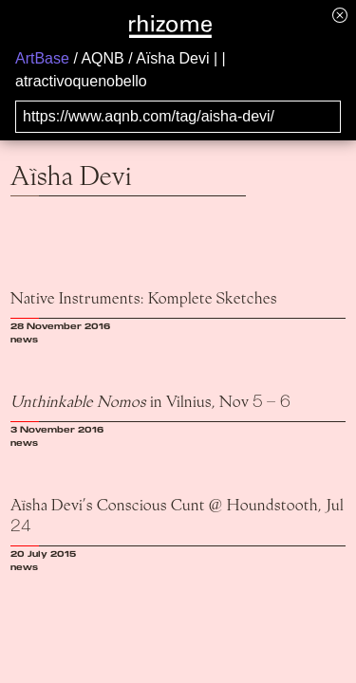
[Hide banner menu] (340, 14)
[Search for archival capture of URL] (178, 117)
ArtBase (42, 58)
